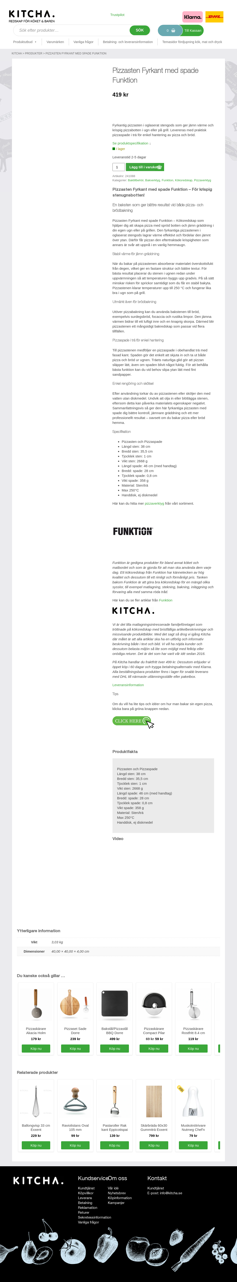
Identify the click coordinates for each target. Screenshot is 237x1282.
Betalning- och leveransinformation (128, 42)
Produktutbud (25, 41)
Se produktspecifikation (130, 143)
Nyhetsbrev (117, 1193)
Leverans (85, 1198)
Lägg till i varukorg (144, 167)
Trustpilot (117, 15)
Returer (83, 1212)
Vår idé (113, 1188)
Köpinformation (120, 1198)
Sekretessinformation (94, 1217)
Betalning (85, 1203)
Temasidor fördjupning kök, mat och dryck (192, 42)
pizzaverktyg (154, 503)
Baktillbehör (135, 180)
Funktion (167, 180)
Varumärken (55, 42)
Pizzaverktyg (202, 180)
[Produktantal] (118, 167)
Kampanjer (116, 1203)
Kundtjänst (86, 1188)
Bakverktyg (152, 180)
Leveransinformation (128, 685)
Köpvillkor (86, 1193)
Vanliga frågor (84, 42)
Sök (140, 30)
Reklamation (87, 1208)
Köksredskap (183, 180)
